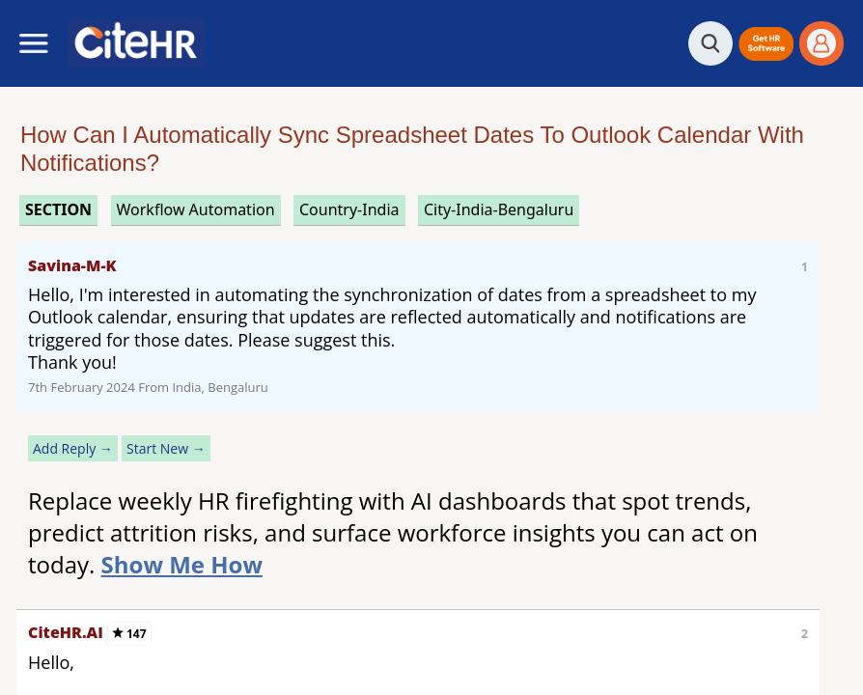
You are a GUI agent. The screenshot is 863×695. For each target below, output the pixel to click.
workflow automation (196, 209)
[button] (765, 44)
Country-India (349, 209)
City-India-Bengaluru (498, 209)
